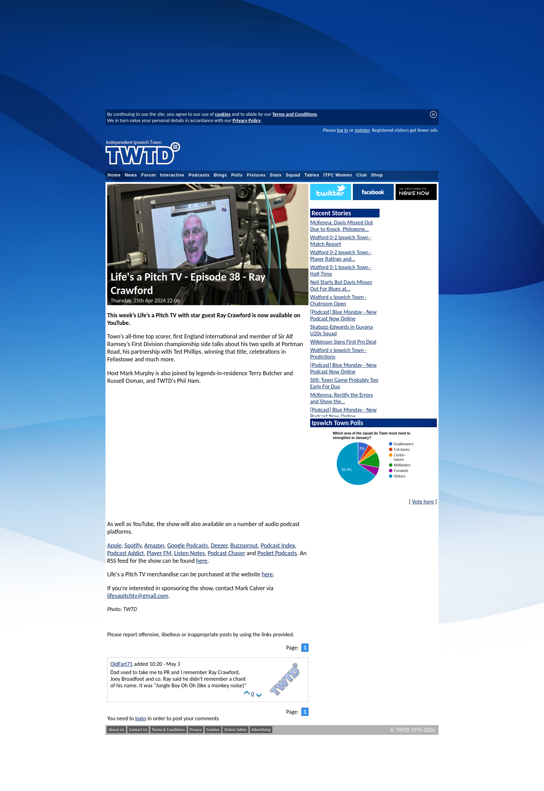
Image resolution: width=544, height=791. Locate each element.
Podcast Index (278, 545)
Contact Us (138, 729)
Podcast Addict (125, 553)
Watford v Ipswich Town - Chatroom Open (338, 300)
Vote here (423, 501)
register (362, 130)
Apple (114, 545)
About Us (116, 729)
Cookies (213, 729)
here (201, 561)
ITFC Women (337, 175)
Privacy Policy (246, 120)
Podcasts (199, 175)
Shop (377, 175)
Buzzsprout (244, 545)
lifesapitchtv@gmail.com (137, 596)
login (140, 718)
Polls (237, 175)
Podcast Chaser (226, 553)
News (131, 175)
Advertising (261, 729)
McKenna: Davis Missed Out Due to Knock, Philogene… (341, 225)
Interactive (172, 175)
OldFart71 (121, 664)
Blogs (220, 175)
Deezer (219, 545)
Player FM (159, 553)
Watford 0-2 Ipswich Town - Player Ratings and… (341, 255)
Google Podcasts (187, 545)
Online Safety (235, 729)
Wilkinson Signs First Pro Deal (343, 341)
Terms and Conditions (294, 114)
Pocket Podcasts (277, 553)
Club (361, 175)
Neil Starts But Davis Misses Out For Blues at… (341, 285)
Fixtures (256, 175)
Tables (311, 175)
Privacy (196, 729)
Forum (148, 175)
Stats (276, 175)
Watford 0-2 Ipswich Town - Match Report (341, 240)
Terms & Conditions (168, 729)
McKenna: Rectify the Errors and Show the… (341, 398)
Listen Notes (189, 553)
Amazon (154, 545)
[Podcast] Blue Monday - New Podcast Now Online (343, 315)
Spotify (133, 545)
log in (342, 130)
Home (114, 175)
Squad (293, 175)
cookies (223, 114)
